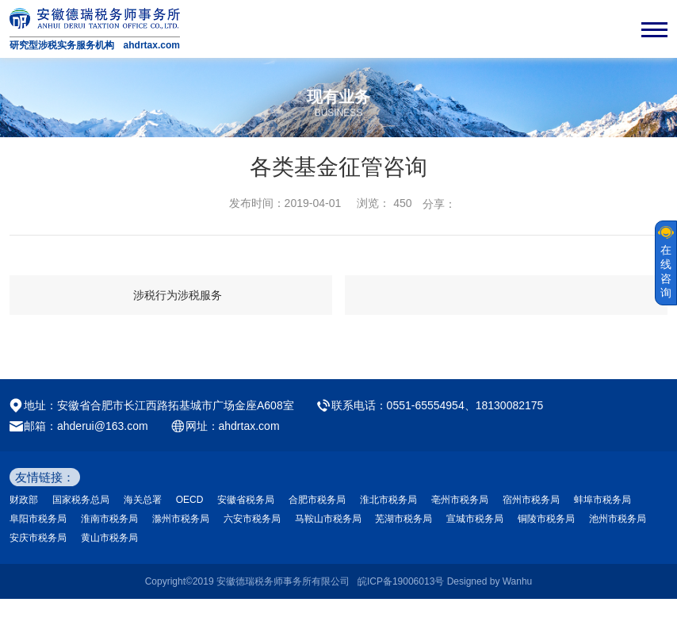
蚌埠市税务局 (602, 499)
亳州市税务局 (459, 499)
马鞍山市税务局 (328, 518)
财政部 (24, 499)
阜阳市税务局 (38, 518)
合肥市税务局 (317, 499)
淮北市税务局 (388, 499)
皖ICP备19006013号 (401, 581)
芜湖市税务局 (403, 518)
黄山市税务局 (109, 537)
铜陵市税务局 (546, 518)
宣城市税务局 (474, 518)
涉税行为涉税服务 (177, 295)
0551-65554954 (426, 405)
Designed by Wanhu (490, 581)
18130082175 (510, 405)
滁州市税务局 (180, 518)
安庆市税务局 (38, 537)
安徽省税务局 (245, 499)
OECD (190, 499)
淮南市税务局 (109, 518)
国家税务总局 (80, 499)
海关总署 (143, 499)
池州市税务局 (617, 518)
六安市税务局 (252, 518)
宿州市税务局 (531, 499)
